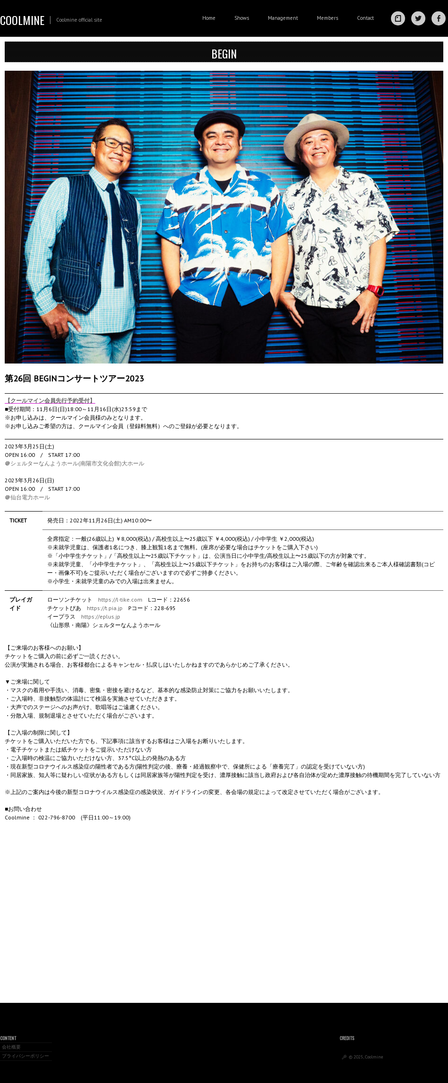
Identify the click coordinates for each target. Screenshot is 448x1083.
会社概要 (11, 1047)
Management (283, 18)
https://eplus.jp (100, 616)
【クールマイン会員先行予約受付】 (50, 400)
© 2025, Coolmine (366, 1057)
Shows (241, 18)
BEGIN (224, 53)
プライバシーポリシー (25, 1056)
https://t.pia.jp (105, 608)
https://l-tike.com (120, 599)
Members (327, 18)
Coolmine (22, 19)
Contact (365, 18)
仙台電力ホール (30, 497)
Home (209, 18)
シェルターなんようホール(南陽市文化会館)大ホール (77, 463)
